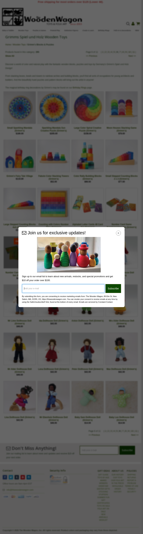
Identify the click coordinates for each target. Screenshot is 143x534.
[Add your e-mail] (63, 288)
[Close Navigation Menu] (118, 233)
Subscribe (113, 288)
